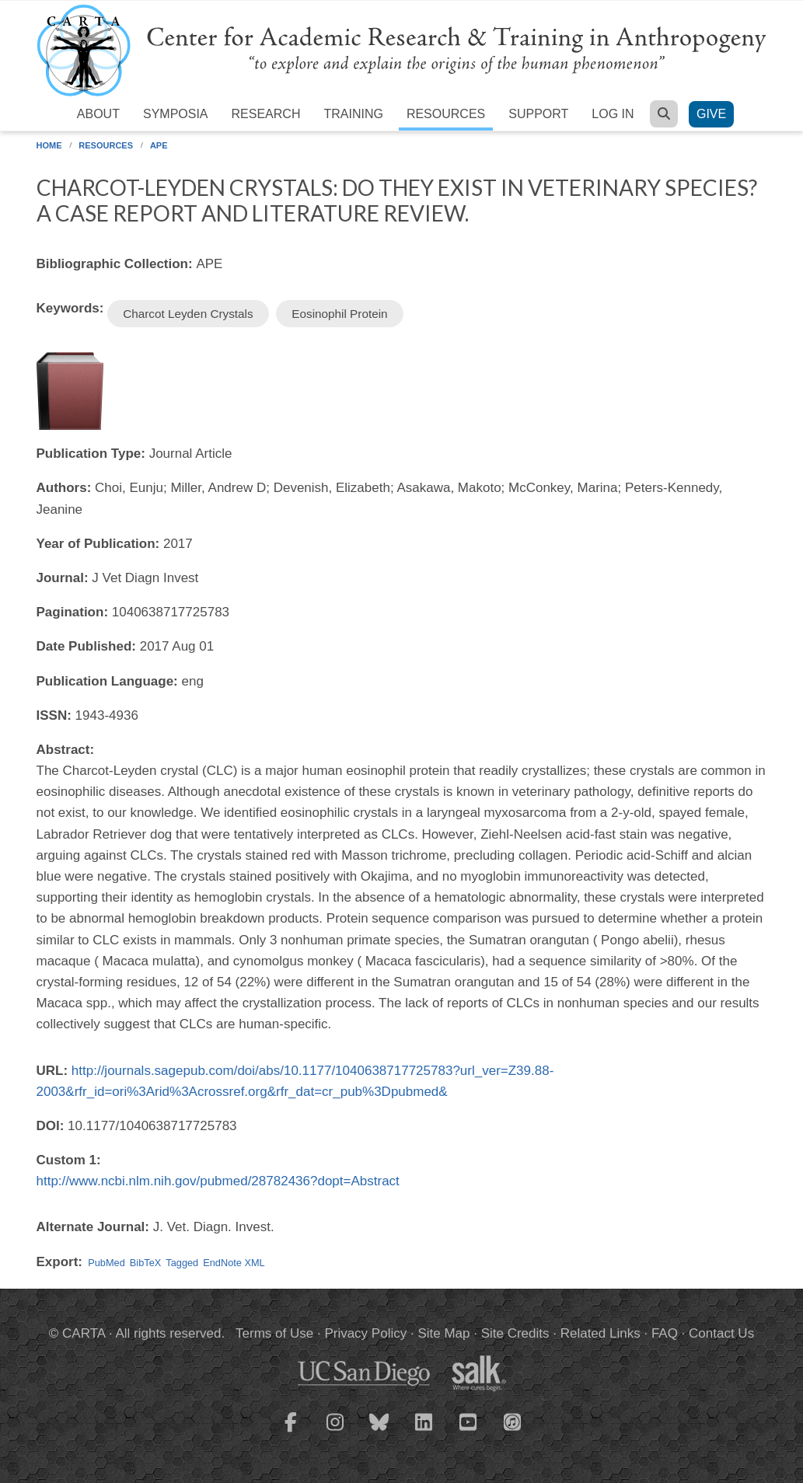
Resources (446, 113)
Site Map (443, 1333)
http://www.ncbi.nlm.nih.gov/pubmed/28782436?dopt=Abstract (218, 1181)
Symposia (175, 113)
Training (352, 113)
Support (538, 113)
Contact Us (721, 1333)
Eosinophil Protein (339, 313)
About (98, 113)
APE (159, 145)
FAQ (664, 1333)
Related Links (600, 1333)
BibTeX (145, 1262)
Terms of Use (274, 1333)
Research (266, 113)
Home (49, 145)
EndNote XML (233, 1262)
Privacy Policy (365, 1333)
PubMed (106, 1262)
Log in (613, 113)
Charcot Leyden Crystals (188, 313)
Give (711, 113)
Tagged (182, 1262)
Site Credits (515, 1333)
